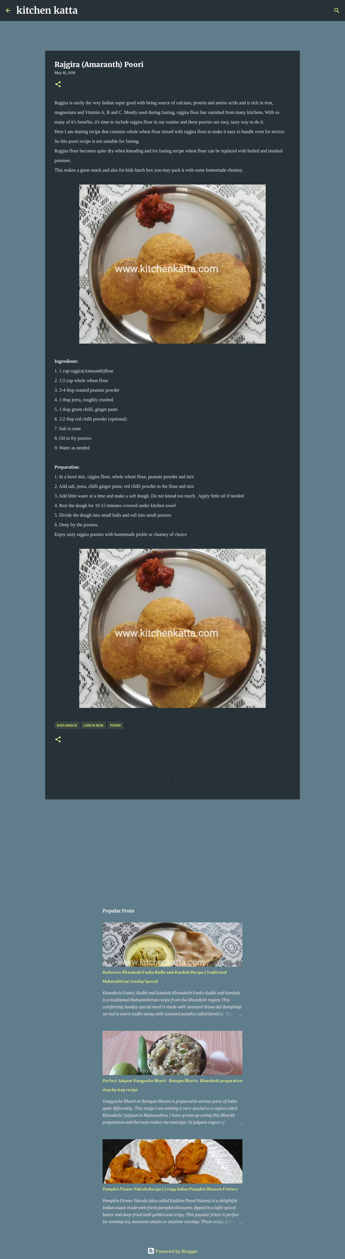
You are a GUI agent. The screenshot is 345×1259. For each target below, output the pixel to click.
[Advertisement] (172, 849)
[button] (57, 85)
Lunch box (93, 725)
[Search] (85, 10)
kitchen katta (47, 10)
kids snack (67, 725)
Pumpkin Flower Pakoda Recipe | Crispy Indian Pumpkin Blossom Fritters (170, 1189)
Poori (115, 725)
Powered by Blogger (172, 1251)
